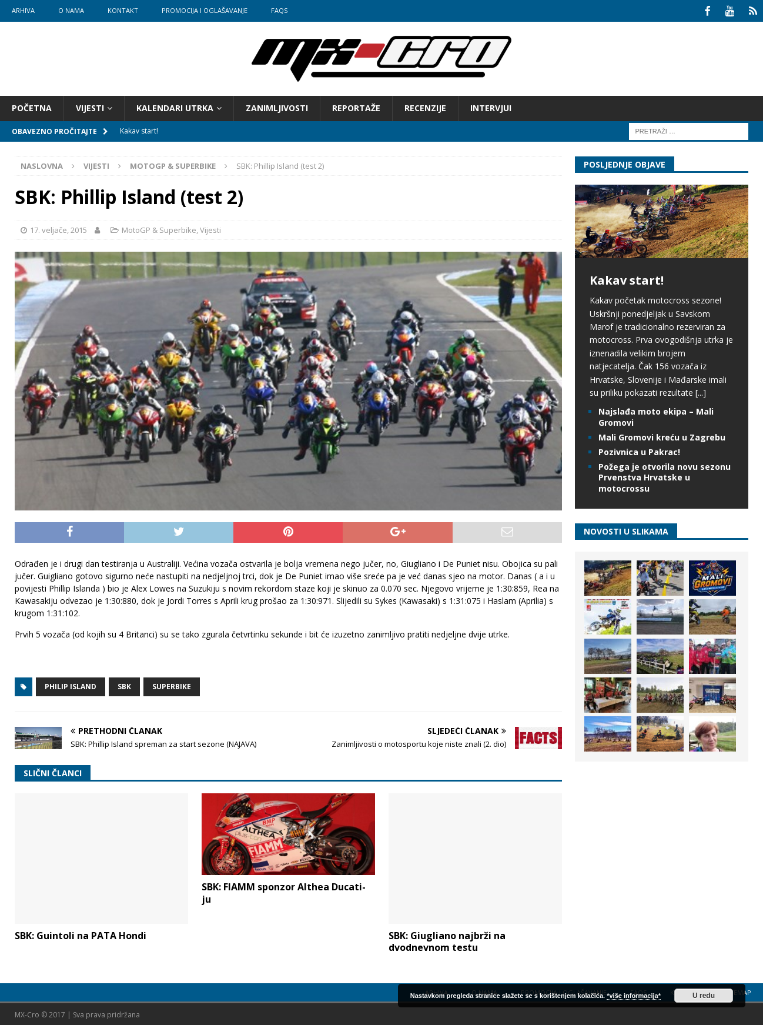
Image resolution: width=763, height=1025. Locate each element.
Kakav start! (627, 279)
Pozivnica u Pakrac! (639, 450)
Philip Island (70, 685)
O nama (71, 10)
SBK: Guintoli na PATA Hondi (80, 933)
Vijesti (90, 106)
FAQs (279, 10)
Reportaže (356, 106)
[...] (700, 391)
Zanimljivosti (277, 106)
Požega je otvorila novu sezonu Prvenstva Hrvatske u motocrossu (664, 476)
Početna (32, 106)
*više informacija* (634, 995)
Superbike (171, 685)
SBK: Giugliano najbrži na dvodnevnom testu (447, 940)
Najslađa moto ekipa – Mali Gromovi (656, 415)
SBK (124, 685)
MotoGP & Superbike (159, 228)
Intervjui (490, 106)
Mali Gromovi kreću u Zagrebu (661, 435)
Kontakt (123, 10)
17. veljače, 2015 (58, 228)
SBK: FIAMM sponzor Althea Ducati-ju (284, 891)
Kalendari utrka (174, 106)
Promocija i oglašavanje (204, 10)
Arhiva (23, 10)
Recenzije (425, 106)
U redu (703, 995)
